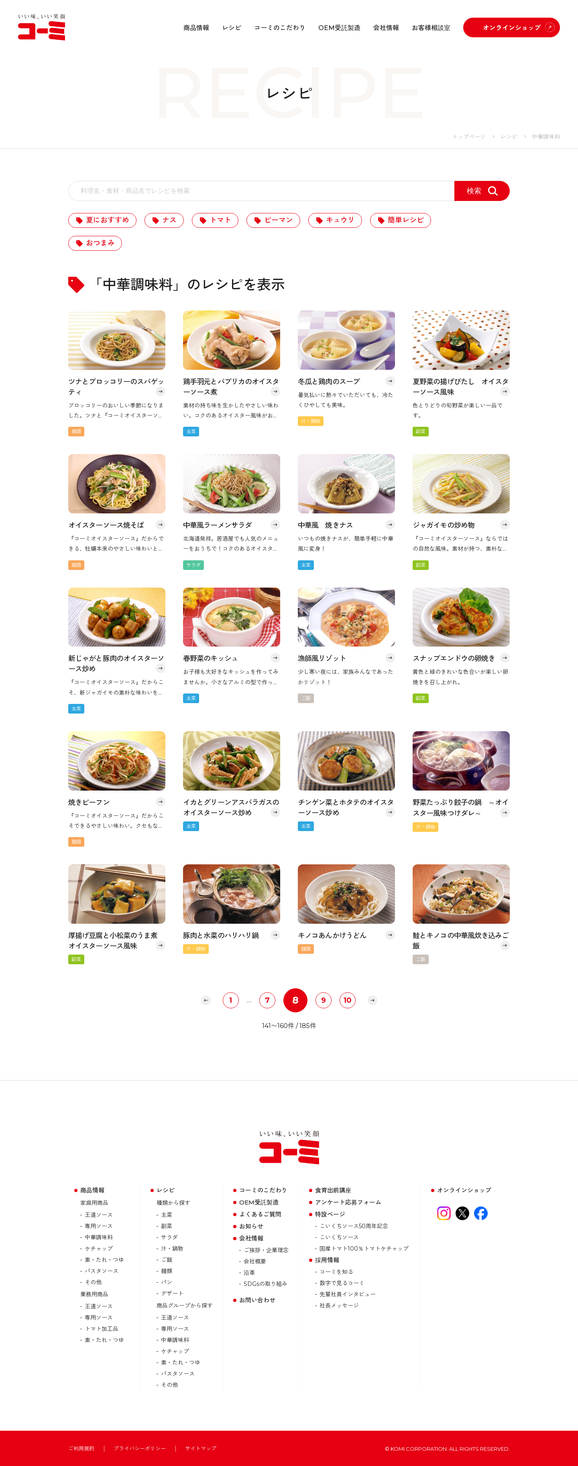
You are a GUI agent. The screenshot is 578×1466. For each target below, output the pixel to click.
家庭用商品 (94, 1202)
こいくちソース (339, 1237)
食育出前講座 (333, 1190)
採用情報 (327, 1260)
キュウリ (340, 220)
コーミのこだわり (279, 28)
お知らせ (251, 1226)
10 (348, 1000)
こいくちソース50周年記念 (354, 1226)
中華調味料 (99, 1237)
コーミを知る (336, 1271)
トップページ (469, 136)
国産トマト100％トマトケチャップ (364, 1248)
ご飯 (166, 1259)
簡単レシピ (406, 220)
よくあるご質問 (260, 1214)
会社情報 (386, 28)
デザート (172, 1293)
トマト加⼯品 (101, 1328)
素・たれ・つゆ (104, 1259)
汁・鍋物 (172, 1248)
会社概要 (255, 1261)
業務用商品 (94, 1294)
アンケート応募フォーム (348, 1202)
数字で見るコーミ (342, 1283)
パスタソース (101, 1271)
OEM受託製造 (339, 28)
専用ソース (99, 1226)
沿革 (249, 1272)
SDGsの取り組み (265, 1284)
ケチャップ (99, 1248)
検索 (474, 191)
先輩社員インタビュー (348, 1294)
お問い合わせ (257, 1300)
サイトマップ (200, 1448)
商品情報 (196, 28)
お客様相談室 (431, 28)
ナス (169, 220)
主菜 (166, 1215)
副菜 (166, 1226)
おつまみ (100, 243)
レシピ (231, 28)
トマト (220, 220)
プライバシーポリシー (140, 1448)
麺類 (166, 1271)
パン (166, 1282)
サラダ (169, 1237)
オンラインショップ (512, 28)
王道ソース (99, 1215)
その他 (93, 1282)
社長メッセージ (339, 1305)
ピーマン (278, 220)
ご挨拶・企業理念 (266, 1250)
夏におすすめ (107, 220)
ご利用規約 (81, 1448)
